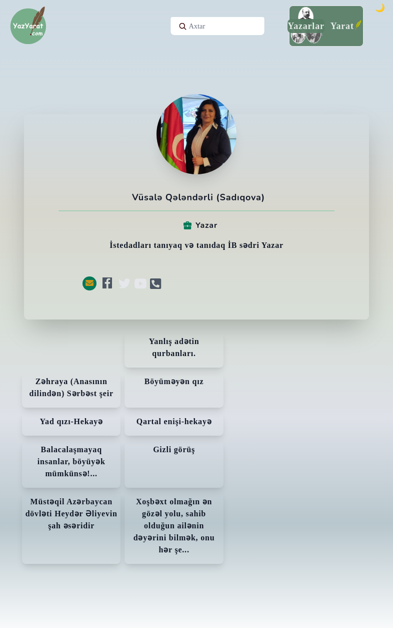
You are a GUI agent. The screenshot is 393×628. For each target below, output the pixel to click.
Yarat (342, 26)
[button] (89, 283)
